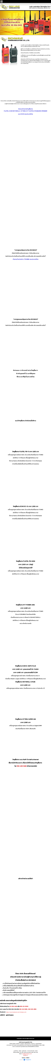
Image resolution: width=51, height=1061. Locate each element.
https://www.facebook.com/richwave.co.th (16, 1012)
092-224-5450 (23, 1009)
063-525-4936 (32, 1009)
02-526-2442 (13, 1006)
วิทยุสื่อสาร (25, 1055)
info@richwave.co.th (27, 1053)
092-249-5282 (22, 766)
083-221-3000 (24, 1006)
